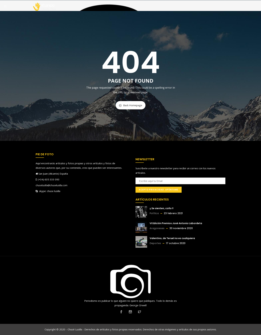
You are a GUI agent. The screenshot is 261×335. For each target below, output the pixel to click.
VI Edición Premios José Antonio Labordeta (176, 223)
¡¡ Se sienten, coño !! (161, 208)
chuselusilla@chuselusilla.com (51, 185)
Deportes (155, 243)
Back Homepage (130, 105)
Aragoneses (157, 228)
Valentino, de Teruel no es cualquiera (172, 238)
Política (154, 213)
